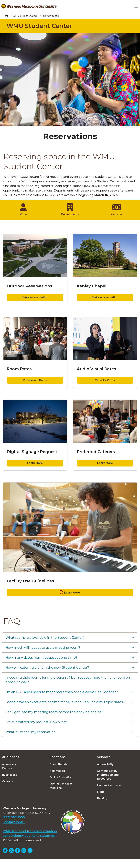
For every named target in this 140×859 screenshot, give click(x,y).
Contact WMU (14, 822)
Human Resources (109, 785)
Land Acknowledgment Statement (30, 836)
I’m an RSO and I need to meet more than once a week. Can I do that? (61, 692)
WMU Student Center (25, 15)
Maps (101, 791)
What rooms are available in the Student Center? (45, 638)
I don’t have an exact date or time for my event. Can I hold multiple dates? (65, 702)
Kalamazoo (57, 770)
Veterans (8, 781)
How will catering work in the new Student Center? (47, 667)
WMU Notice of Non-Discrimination (30, 831)
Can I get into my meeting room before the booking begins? (54, 712)
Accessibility (105, 764)
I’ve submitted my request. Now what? (37, 722)
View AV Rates (105, 380)
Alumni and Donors (9, 766)
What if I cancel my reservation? (31, 732)
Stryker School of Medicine (61, 785)
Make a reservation (35, 297)
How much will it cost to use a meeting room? (42, 647)
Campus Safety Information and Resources (108, 774)
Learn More (35, 463)
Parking (102, 798)
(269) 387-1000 (14, 817)
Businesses (9, 774)
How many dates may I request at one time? (41, 657)
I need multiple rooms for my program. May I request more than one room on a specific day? (67, 680)
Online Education (61, 777)
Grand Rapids (58, 764)
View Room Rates (35, 380)
